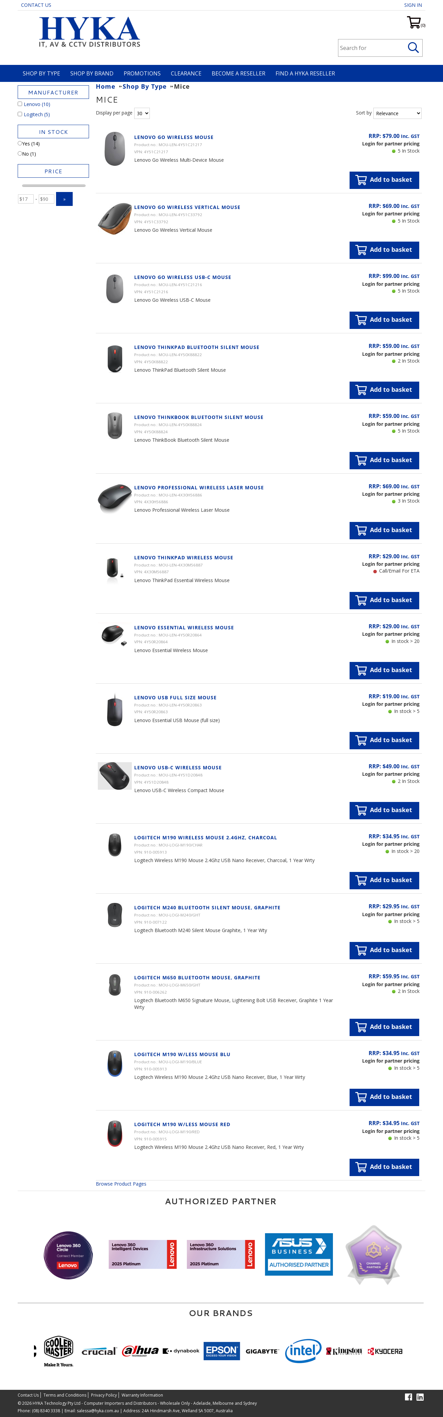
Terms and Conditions (64, 1395)
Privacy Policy (104, 1395)
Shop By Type (41, 73)
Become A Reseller (238, 73)
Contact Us (36, 5)
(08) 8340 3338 (46, 1411)
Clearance (186, 73)
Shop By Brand (91, 73)
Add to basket (383, 180)
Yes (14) (29, 143)
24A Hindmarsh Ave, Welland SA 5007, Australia (187, 1411)
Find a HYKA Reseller (305, 73)
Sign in (413, 5)
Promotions (142, 73)
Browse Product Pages (121, 1183)
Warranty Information (142, 1395)
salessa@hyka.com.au (98, 1411)
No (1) (27, 154)
